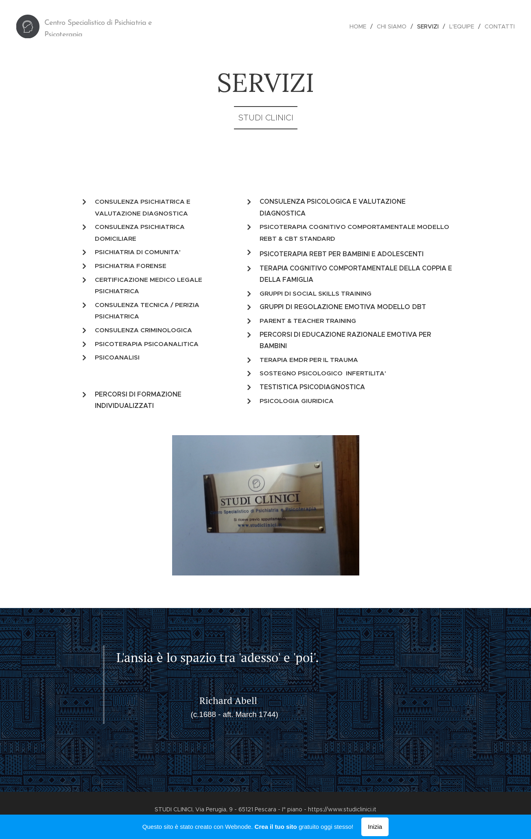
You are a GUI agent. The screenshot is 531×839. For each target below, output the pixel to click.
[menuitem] (360, 26)
